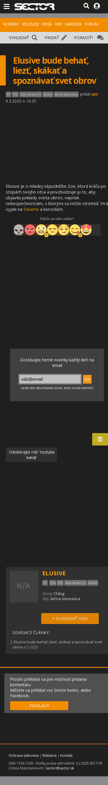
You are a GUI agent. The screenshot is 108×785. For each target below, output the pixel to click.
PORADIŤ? (83, 37)
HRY (58, 24)
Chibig (59, 593)
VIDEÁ (47, 24)
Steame (31, 209)
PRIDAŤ (52, 37)
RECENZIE (30, 24)
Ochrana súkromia (24, 755)
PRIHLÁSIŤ (39, 705)
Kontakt (66, 755)
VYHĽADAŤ (19, 37)
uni (94, 94)
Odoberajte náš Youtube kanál (31, 454)
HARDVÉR (73, 24)
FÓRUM (91, 24)
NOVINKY (11, 24)
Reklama (49, 755)
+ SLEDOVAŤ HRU (70, 618)
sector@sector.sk (60, 768)
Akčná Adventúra (65, 598)
